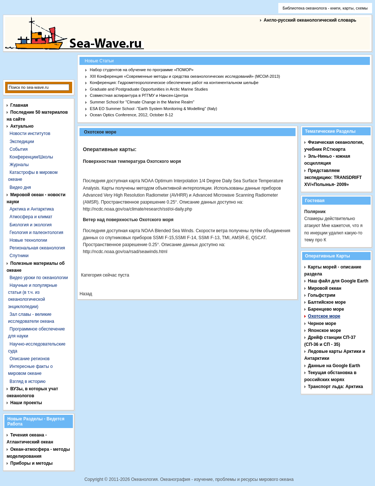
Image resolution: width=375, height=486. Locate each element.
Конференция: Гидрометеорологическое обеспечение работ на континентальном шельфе (174, 82)
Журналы (19, 164)
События (19, 149)
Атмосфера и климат (31, 216)
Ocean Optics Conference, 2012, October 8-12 (131, 115)
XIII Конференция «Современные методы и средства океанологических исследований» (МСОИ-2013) (185, 76)
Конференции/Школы (31, 157)
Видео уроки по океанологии (39, 277)
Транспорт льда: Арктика (335, 386)
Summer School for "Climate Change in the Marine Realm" (142, 102)
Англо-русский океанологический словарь (310, 20)
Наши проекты (26, 402)
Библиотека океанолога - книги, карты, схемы (325, 8)
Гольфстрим (321, 295)
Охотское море (324, 316)
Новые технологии (28, 240)
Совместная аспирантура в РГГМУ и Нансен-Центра (139, 95)
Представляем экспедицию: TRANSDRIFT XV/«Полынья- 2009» (333, 177)
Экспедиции (22, 141)
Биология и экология (31, 224)
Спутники (19, 255)
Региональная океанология (37, 248)
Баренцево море (326, 309)
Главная (19, 105)
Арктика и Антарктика (32, 209)
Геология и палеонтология (36, 232)
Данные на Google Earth (334, 365)
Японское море (324, 330)
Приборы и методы (31, 463)
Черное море (322, 323)
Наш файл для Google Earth (338, 281)
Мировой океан (324, 288)
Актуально (22, 126)
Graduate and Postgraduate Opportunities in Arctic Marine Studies (149, 89)
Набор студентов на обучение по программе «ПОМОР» (141, 69)
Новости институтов (30, 133)
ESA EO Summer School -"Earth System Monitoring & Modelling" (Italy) (153, 108)
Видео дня (20, 187)
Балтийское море (327, 302)
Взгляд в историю (27, 381)
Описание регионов (29, 358)
